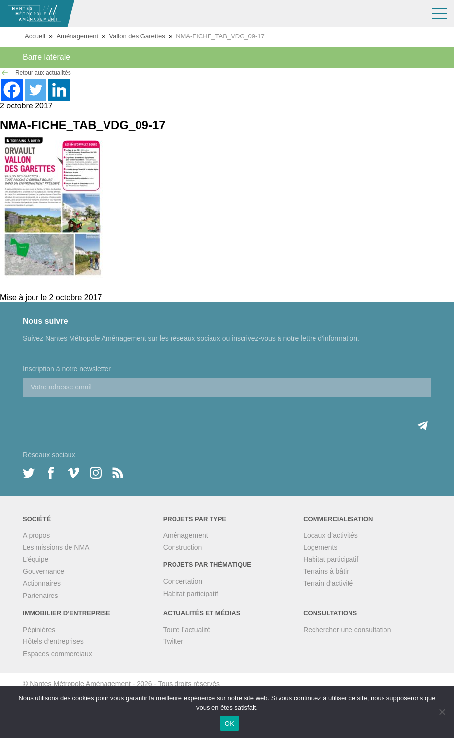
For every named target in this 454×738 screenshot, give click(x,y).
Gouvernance (43, 571)
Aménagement (77, 36)
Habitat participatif (190, 593)
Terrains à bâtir (326, 571)
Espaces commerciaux (57, 654)
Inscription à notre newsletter (67, 369)
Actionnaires (42, 583)
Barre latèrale (46, 57)
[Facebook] (12, 90)
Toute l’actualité (187, 629)
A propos (36, 535)
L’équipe (35, 559)
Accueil (35, 36)
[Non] (442, 712)
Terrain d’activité (328, 583)
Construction (182, 547)
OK (229, 723)
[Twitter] (35, 90)
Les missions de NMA (56, 547)
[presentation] (98, 416)
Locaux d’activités (330, 535)
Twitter (173, 641)
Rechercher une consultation (347, 629)
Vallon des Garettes (137, 36)
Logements (320, 547)
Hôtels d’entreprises (53, 641)
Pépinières (39, 629)
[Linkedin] (59, 90)
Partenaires (40, 595)
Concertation (182, 581)
